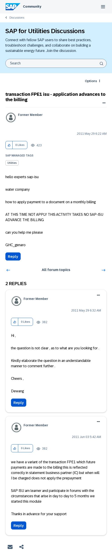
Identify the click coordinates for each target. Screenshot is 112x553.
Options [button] (91, 81)
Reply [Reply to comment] (18, 403)
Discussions (16, 17)
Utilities (12, 162)
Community (32, 6)
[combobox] (56, 63)
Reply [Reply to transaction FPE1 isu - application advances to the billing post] (13, 256)
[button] (9, 145)
